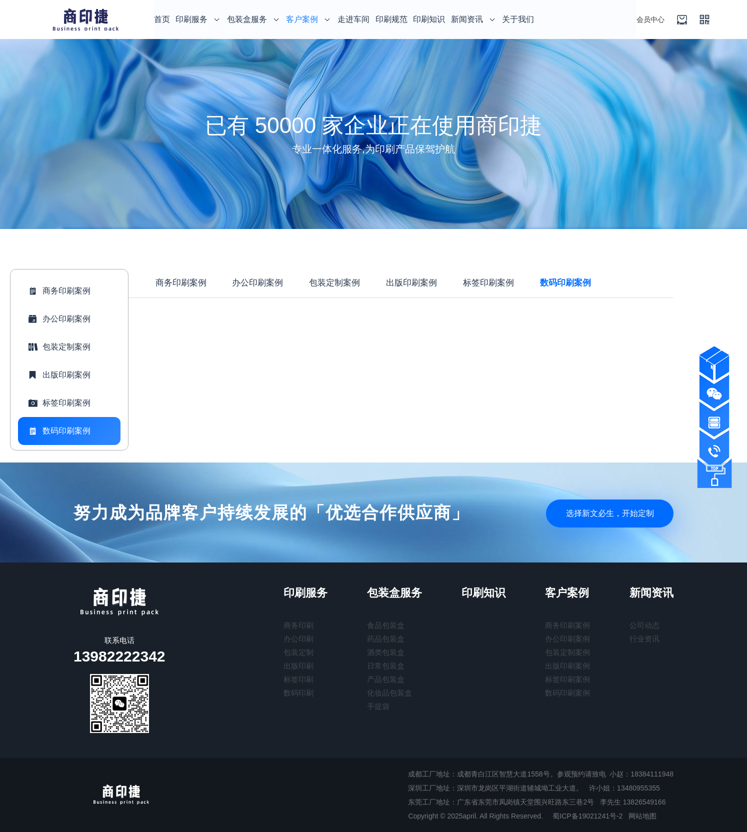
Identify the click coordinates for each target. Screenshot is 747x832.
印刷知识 (429, 19)
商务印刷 (299, 625)
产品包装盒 (385, 679)
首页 (162, 19)
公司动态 (645, 625)
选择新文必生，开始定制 (606, 512)
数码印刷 (299, 692)
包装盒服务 (253, 19)
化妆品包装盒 (389, 692)
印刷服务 (198, 19)
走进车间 (354, 19)
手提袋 (378, 706)
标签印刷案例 (58, 403)
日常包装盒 (385, 666)
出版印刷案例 (58, 375)
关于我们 (518, 19)
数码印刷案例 (58, 431)
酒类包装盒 (385, 652)
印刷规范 (392, 19)
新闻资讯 (473, 19)
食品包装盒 (385, 625)
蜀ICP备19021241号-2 (587, 816)
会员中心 (650, 19)
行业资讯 (645, 638)
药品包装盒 (385, 638)
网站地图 (642, 816)
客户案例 (309, 19)
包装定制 (299, 652)
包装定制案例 (58, 347)
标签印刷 (299, 679)
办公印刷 (299, 638)
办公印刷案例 (58, 319)
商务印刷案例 (58, 291)
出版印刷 (299, 666)
